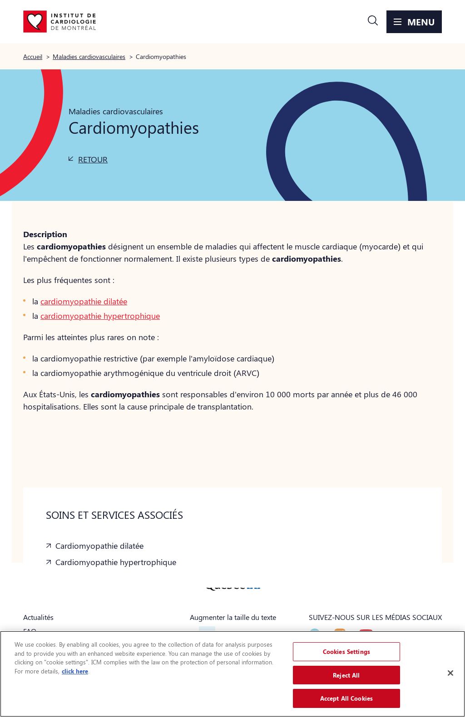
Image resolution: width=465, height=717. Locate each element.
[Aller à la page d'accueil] (59, 21)
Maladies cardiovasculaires (89, 56)
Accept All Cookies (346, 698)
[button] (372, 21)
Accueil (32, 56)
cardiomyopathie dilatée (83, 301)
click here (75, 671)
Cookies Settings (346, 651)
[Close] (450, 673)
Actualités (38, 617)
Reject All (346, 675)
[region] (232, 674)
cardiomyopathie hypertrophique (100, 315)
